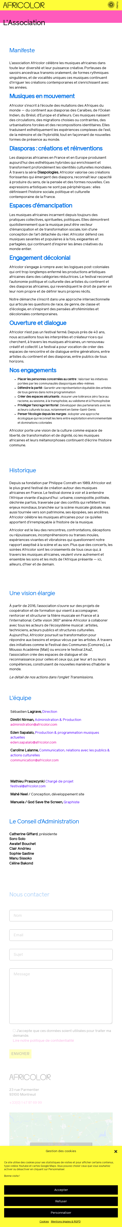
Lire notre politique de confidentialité (43, 1041)
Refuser (61, 1201)
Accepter (61, 1190)
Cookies (44, 1222)
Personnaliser (61, 1212)
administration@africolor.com (33, 724)
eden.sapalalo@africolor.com (33, 742)
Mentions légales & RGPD (66, 1222)
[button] (116, 1151)
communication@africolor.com (34, 760)
